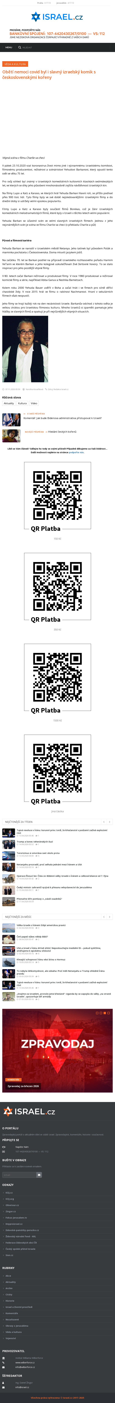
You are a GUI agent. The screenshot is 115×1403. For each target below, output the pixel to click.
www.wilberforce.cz (24, 1362)
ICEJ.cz (55, 1192)
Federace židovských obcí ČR (55, 1242)
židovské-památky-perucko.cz (55, 1230)
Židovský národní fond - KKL (55, 1236)
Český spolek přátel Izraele (55, 1248)
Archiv (55, 1288)
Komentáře (13, 1079)
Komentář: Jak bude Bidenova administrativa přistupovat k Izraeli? (63, 418)
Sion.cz (55, 1255)
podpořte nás (76, 452)
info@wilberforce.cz (25, 1367)
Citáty (55, 1294)
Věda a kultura (15, 64)
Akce (55, 1275)
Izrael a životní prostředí (55, 1307)
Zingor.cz (55, 1211)
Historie (55, 1300)
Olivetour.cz (55, 1205)
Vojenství (55, 1338)
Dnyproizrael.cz (55, 1223)
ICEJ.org (55, 1198)
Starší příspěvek (34, 413)
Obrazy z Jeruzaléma (55, 1325)
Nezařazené (55, 1319)
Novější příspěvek (36, 432)
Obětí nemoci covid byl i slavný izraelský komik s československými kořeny (49, 74)
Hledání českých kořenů (62, 431)
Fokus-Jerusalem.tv (55, 1217)
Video (34, 403)
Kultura (22, 403)
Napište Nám (22, 1147)
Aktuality (9, 403)
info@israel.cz (22, 1387)
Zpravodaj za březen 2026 (23, 1086)
